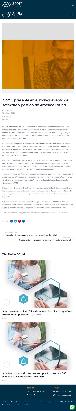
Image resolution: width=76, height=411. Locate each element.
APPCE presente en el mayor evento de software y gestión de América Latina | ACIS (35, 213)
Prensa (5, 119)
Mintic (23, 135)
